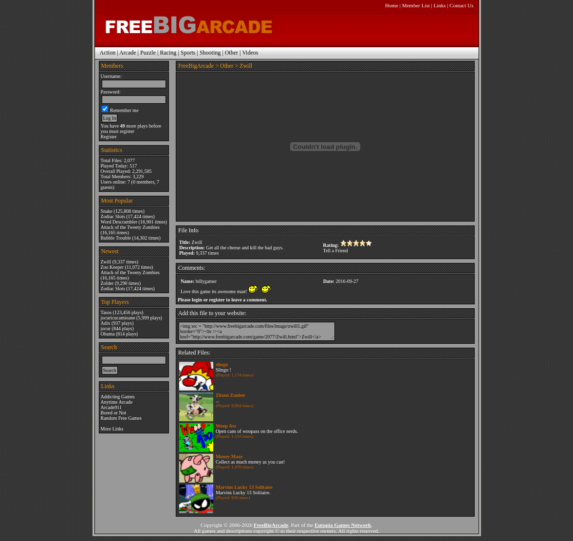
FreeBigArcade (196, 65)
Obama (108, 333)
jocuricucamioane (118, 317)
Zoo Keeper (112, 267)
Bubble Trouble (116, 238)
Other (231, 52)
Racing (168, 52)
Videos (250, 52)
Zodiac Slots (113, 216)
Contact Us (461, 5)
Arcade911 (111, 407)
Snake (106, 211)
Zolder (107, 283)
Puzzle (148, 52)
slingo (222, 364)
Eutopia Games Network (342, 525)
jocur (106, 328)
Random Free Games (121, 418)
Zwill (106, 261)
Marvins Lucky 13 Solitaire (244, 487)
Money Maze (229, 456)
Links (440, 5)
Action (108, 52)
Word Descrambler (119, 221)
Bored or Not (114, 412)
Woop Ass (226, 426)
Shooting (210, 52)
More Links (112, 428)
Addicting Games (118, 396)
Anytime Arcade (117, 402)
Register (109, 136)
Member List (416, 5)
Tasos (106, 312)
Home (391, 5)
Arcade (127, 52)
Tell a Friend (335, 250)
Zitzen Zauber (230, 395)
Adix (106, 323)
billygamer (206, 281)
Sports (188, 52)
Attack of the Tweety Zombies (130, 227)
